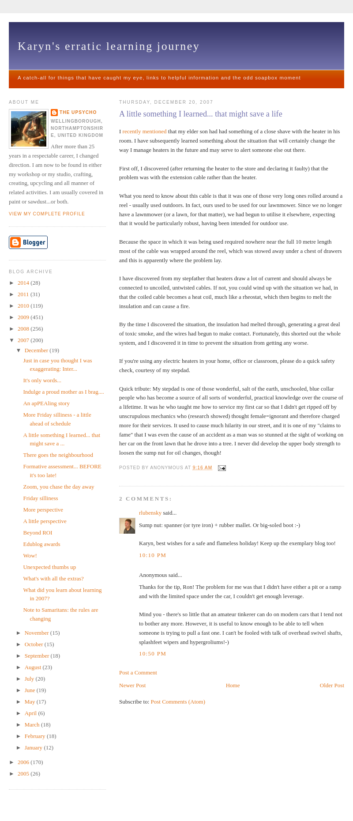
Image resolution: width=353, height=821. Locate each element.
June (31, 690)
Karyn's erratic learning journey (109, 46)
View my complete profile (47, 213)
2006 (24, 762)
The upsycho (78, 112)
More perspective (43, 509)
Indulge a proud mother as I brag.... (63, 391)
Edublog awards (41, 544)
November (37, 632)
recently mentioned (145, 131)
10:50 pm (152, 653)
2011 (24, 294)
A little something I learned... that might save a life (200, 113)
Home (233, 685)
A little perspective (44, 521)
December (37, 350)
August (34, 667)
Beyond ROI (37, 532)
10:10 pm (152, 555)
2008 (24, 328)
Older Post (332, 685)
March (33, 724)
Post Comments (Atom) (178, 701)
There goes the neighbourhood (58, 455)
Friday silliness (40, 498)
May (31, 701)
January (34, 747)
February (36, 736)
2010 (24, 305)
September (38, 655)
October (35, 644)
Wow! (30, 555)
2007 (24, 340)
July (30, 678)
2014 (24, 282)
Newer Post (132, 685)
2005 (24, 773)
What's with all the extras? (53, 578)
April (31, 713)
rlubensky (150, 512)
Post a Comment (138, 672)
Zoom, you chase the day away (58, 486)
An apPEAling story (46, 403)
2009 (24, 317)
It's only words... (42, 380)
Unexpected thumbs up (49, 567)
